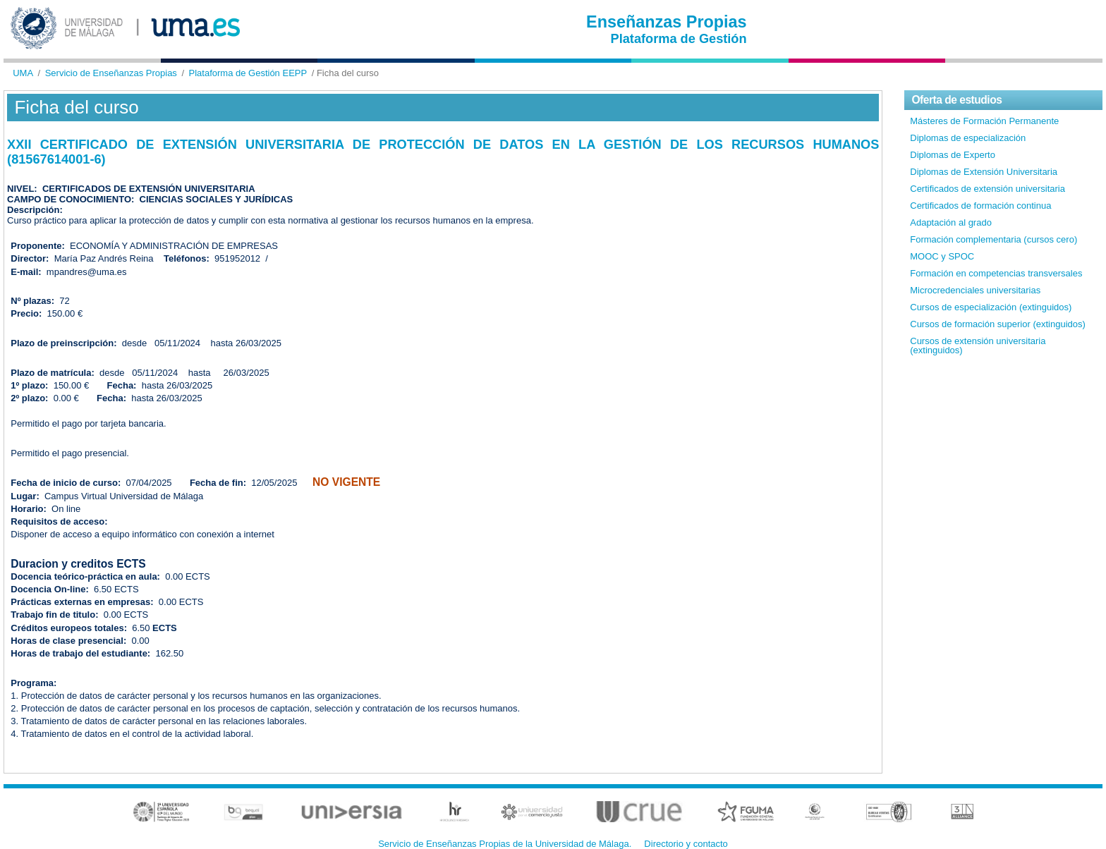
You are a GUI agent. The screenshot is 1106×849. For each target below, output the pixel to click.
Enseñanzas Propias (666, 22)
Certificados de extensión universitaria (987, 188)
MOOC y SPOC (942, 256)
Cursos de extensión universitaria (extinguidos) (977, 345)
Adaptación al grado (951, 222)
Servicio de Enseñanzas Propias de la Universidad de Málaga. (504, 843)
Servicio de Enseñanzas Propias (111, 73)
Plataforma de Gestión (679, 39)
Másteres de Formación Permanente (984, 121)
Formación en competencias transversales (996, 273)
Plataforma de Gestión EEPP (248, 73)
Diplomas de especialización (968, 138)
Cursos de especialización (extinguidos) (990, 307)
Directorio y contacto (686, 843)
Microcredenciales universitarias (975, 290)
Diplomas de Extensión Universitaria (983, 171)
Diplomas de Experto (952, 154)
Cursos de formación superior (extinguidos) (998, 324)
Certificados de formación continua (980, 205)
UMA (23, 73)
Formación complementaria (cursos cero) (993, 239)
